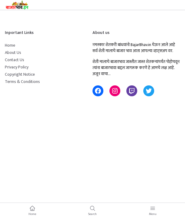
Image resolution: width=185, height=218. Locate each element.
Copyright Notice (20, 74)
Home (10, 45)
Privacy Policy (16, 67)
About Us (13, 52)
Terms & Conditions (22, 81)
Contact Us (14, 59)
